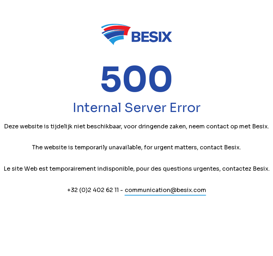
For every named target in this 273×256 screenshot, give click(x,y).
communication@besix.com (165, 190)
